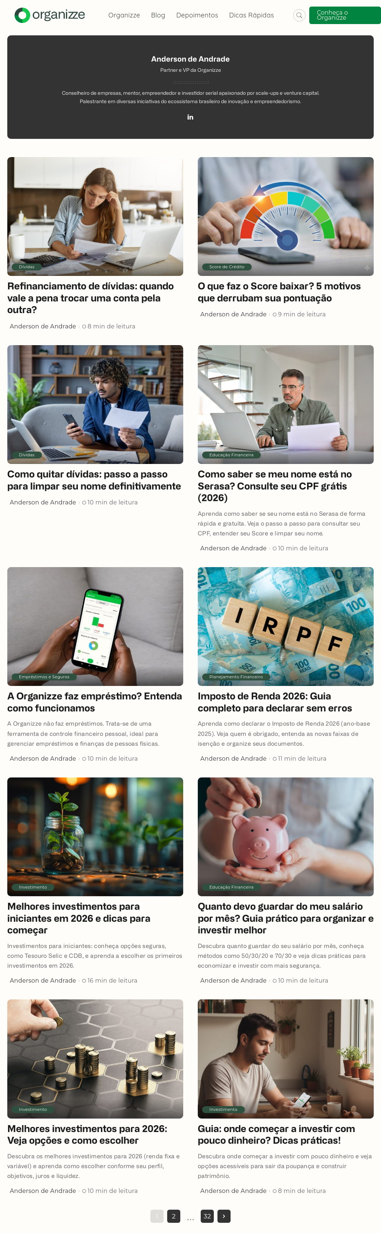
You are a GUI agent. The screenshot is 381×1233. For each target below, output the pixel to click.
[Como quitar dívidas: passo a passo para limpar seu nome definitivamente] (95, 404)
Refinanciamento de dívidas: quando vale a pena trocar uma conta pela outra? (90, 299)
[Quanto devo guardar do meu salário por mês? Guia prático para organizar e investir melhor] (286, 836)
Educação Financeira (231, 454)
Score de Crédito (226, 266)
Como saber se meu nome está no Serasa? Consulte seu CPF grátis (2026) (275, 487)
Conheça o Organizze (332, 15)
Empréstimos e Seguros (44, 676)
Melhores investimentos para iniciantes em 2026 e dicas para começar (78, 919)
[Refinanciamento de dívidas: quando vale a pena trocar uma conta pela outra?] (95, 216)
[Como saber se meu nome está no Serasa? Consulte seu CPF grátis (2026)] (286, 404)
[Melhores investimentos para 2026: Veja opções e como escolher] (95, 1058)
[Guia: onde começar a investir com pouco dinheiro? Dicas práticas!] (286, 1058)
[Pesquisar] (299, 15)
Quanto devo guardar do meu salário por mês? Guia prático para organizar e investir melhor (286, 919)
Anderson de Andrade (43, 326)
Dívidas (27, 266)
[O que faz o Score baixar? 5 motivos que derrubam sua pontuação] (286, 216)
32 (207, 1216)
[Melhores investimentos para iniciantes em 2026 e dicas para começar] (95, 836)
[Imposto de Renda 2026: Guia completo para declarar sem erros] (286, 626)
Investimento (33, 887)
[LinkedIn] (190, 118)
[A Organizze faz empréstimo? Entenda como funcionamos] (95, 626)
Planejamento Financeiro (236, 676)
